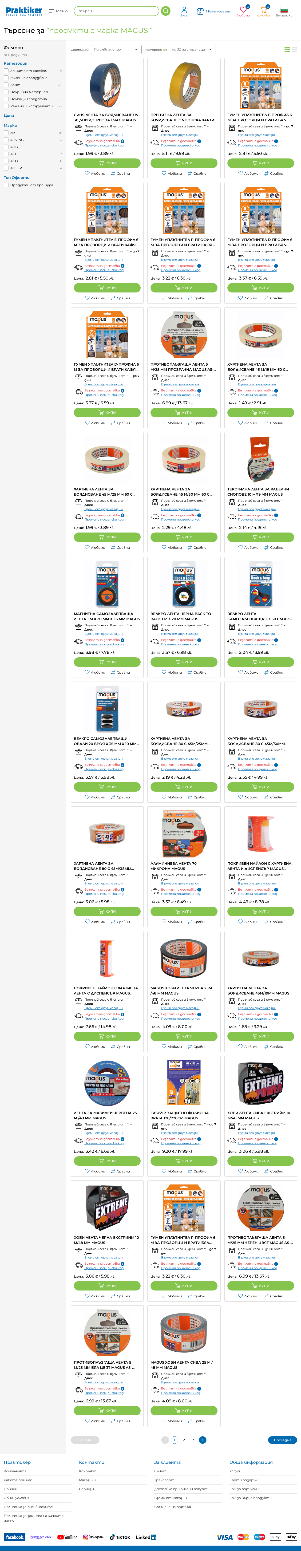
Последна (282, 1440)
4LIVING (17, 140)
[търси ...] (116, 11)
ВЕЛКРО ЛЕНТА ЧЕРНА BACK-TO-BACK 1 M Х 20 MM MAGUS (181, 616)
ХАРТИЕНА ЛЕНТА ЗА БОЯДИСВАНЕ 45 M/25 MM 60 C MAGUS (103, 492)
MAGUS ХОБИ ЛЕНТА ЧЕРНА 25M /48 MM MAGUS (181, 990)
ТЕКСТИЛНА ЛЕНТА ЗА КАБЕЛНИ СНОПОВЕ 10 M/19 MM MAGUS (258, 492)
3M (12, 133)
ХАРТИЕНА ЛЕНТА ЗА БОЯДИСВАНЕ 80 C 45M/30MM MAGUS (256, 741)
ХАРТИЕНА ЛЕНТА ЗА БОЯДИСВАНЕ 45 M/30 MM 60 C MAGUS (180, 492)
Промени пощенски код (104, 145)
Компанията (15, 1471)
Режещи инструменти (31, 106)
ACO (14, 161)
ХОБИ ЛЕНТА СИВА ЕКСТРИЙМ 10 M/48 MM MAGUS (258, 1115)
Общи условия (16, 1498)
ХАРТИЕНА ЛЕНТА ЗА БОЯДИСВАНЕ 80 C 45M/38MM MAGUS (102, 866)
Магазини (87, 1480)
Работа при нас (18, 1480)
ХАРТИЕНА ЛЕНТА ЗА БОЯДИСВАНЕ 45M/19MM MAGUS (258, 990)
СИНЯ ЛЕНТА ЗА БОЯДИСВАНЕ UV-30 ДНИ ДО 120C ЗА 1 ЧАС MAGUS (107, 117)
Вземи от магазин (170, 1498)
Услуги (235, 1471)
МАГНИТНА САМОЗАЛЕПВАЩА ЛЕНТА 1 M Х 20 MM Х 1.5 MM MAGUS (107, 616)
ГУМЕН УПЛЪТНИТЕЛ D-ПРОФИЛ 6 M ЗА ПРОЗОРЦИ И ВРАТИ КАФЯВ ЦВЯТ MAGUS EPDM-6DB (106, 367)
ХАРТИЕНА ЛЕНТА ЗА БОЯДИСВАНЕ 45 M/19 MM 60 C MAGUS (256, 367)
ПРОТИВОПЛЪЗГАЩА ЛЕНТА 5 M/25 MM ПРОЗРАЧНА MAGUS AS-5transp (182, 367)
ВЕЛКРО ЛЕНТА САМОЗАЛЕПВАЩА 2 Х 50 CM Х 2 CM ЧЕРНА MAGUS (258, 617)
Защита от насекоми (30, 71)
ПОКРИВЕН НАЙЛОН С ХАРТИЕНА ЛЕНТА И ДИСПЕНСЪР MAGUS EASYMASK (259, 866)
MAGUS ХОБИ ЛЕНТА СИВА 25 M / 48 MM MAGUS (181, 1365)
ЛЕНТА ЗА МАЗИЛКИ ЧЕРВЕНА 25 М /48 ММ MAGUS (105, 1115)
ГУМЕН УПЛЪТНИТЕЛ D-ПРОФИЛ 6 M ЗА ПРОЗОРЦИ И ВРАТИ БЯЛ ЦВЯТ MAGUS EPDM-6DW (259, 242)
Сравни (120, 173)
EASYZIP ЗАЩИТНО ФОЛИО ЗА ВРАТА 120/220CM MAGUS (179, 1115)
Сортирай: (80, 49)
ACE (13, 154)
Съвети (161, 1471)
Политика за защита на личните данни (34, 1518)
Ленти (16, 85)
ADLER (16, 168)
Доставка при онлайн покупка (181, 1489)
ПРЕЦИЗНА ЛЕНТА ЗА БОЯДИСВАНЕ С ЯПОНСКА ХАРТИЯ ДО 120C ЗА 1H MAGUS (183, 118)
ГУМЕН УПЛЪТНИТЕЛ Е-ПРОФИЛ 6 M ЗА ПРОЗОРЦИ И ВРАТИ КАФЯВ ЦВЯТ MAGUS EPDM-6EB (106, 242)
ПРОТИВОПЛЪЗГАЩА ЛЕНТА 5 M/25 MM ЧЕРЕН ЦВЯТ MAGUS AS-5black (258, 1240)
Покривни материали (29, 92)
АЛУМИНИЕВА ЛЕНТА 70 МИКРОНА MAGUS (173, 866)
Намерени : (156, 49)
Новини (10, 1489)
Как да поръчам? (244, 1489)
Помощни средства (28, 99)
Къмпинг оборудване (29, 78)
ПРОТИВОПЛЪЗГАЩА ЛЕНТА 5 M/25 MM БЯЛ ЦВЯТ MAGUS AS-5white (103, 1365)
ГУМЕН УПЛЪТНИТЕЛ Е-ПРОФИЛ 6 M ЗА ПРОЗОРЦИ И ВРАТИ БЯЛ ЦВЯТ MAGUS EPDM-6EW (259, 118)
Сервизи (86, 1489)
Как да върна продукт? (250, 1498)
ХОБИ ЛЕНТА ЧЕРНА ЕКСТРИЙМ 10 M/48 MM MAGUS (106, 1240)
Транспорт (164, 1480)
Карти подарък (243, 1480)
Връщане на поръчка (172, 1507)
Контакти (89, 1471)
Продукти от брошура (31, 185)
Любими (95, 173)
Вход (184, 11)
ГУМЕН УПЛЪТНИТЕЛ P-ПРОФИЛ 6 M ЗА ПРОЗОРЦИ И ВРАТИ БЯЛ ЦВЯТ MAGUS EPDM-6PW (182, 1240)
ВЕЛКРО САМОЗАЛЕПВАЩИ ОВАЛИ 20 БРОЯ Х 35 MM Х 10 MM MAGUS (105, 741)
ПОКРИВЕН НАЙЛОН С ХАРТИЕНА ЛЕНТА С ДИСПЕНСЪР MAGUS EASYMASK (106, 991)
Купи (107, 163)
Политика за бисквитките (28, 1507)
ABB (14, 147)
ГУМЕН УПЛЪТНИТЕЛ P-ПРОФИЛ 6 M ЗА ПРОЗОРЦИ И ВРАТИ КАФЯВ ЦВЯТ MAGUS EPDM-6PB (182, 242)
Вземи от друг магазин (103, 135)
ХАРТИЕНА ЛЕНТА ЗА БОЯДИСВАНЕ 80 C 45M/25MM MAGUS (179, 741)
